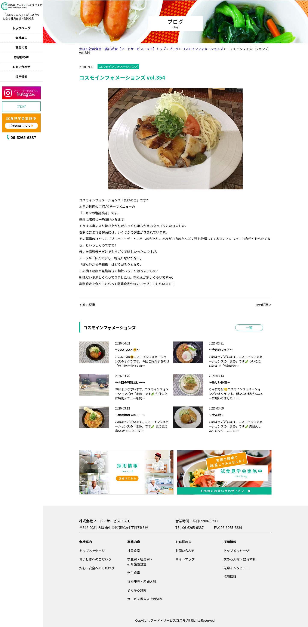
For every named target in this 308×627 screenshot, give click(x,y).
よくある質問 (137, 590)
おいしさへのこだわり (95, 559)
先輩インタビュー (236, 568)
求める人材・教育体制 (240, 559)
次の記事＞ (264, 304)
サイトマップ (185, 559)
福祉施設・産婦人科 (141, 581)
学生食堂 (133, 572)
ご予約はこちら (19, 126)
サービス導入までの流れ (145, 599)
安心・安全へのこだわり (96, 568)
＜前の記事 (87, 304)
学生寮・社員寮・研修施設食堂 (140, 561)
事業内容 (21, 47)
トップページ (21, 28)
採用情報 (21, 76)
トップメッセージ (92, 550)
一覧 (249, 327)
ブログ (21, 106)
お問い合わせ (21, 67)
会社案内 (21, 38)
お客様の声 (21, 57)
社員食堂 (133, 550)
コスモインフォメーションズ (118, 66)
